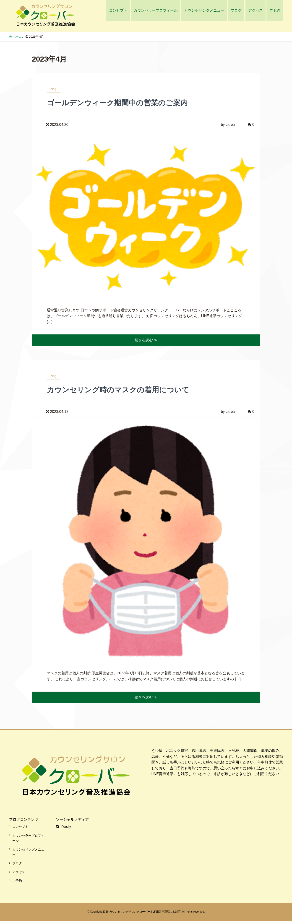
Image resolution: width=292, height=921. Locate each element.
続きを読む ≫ (146, 340)
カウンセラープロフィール (155, 10)
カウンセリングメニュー (204, 10)
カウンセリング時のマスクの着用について (118, 390)
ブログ (236, 10)
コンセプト (118, 10)
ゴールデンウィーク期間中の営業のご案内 (117, 103)
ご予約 (274, 10)
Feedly (63, 826)
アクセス (255, 10)
